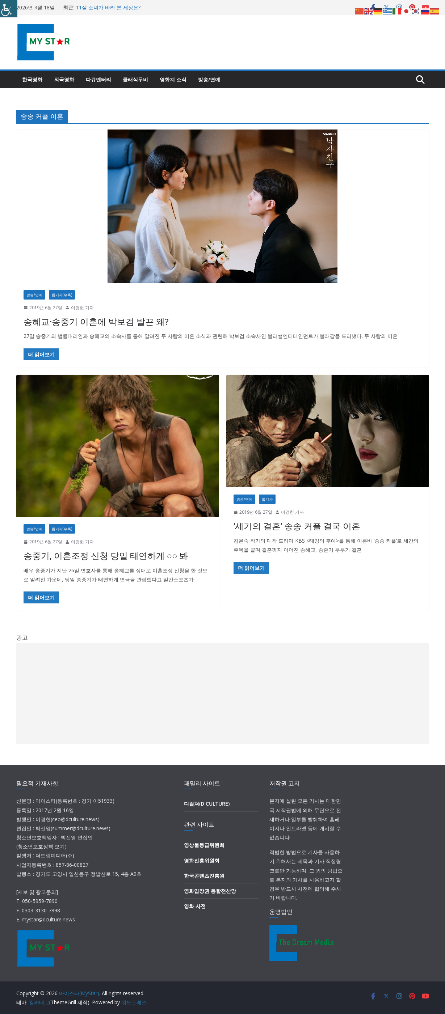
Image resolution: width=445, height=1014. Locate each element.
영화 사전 (195, 906)
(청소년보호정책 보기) (41, 846)
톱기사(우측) (62, 294)
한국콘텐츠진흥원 (204, 875)
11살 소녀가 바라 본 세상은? (108, 7)
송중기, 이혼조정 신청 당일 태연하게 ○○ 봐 (106, 555)
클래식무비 (135, 79)
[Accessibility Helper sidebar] (8, 8)
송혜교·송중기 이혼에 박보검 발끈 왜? (96, 321)
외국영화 (64, 79)
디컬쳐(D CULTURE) (207, 803)
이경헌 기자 (82, 308)
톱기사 (267, 499)
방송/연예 (209, 79)
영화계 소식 (173, 79)
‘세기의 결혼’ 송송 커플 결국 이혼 (297, 526)
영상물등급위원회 (204, 844)
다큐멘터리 (98, 79)
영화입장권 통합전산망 (210, 890)
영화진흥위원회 (201, 860)
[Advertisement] (222, 693)
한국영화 (32, 79)
